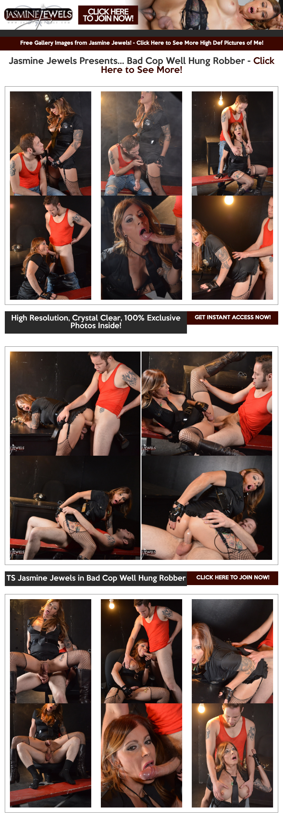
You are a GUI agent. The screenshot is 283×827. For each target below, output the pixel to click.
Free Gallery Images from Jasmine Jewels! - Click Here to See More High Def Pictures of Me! (141, 43)
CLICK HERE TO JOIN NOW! (232, 578)
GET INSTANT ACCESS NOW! (233, 317)
